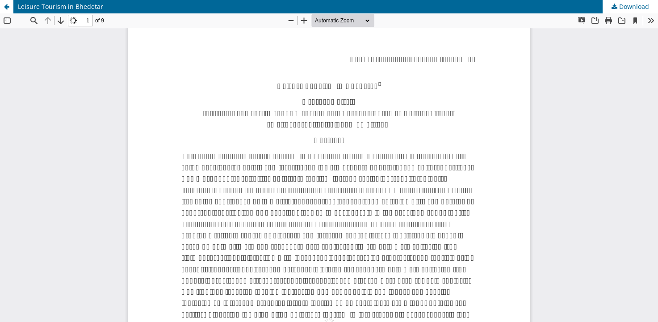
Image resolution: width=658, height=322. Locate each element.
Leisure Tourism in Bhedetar (60, 6)
